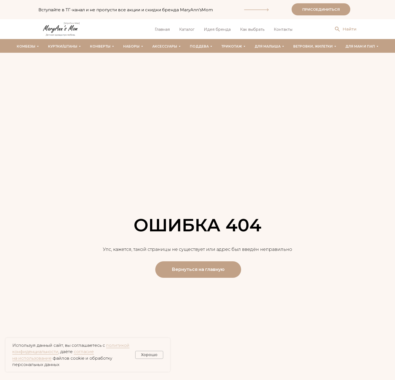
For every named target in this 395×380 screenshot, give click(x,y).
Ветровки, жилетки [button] (313, 46)
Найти (350, 29)
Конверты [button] (100, 46)
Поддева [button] (199, 46)
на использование (32, 358)
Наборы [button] (131, 46)
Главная (162, 29)
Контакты (283, 29)
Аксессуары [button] (164, 46)
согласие (84, 351)
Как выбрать (252, 29)
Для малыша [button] (268, 46)
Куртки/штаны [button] (62, 46)
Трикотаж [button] (231, 46)
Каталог (186, 29)
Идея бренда (217, 29)
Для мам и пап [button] (360, 46)
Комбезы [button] (26, 46)
